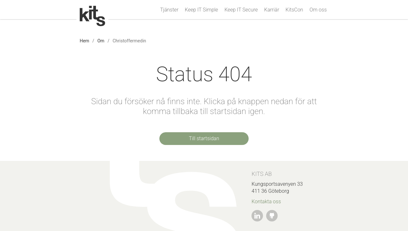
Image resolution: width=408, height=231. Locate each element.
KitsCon (294, 10)
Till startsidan (204, 138)
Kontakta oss (266, 202)
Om (100, 40)
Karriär (271, 10)
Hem (84, 40)
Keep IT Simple (201, 10)
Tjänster (169, 10)
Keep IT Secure (241, 10)
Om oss (318, 10)
